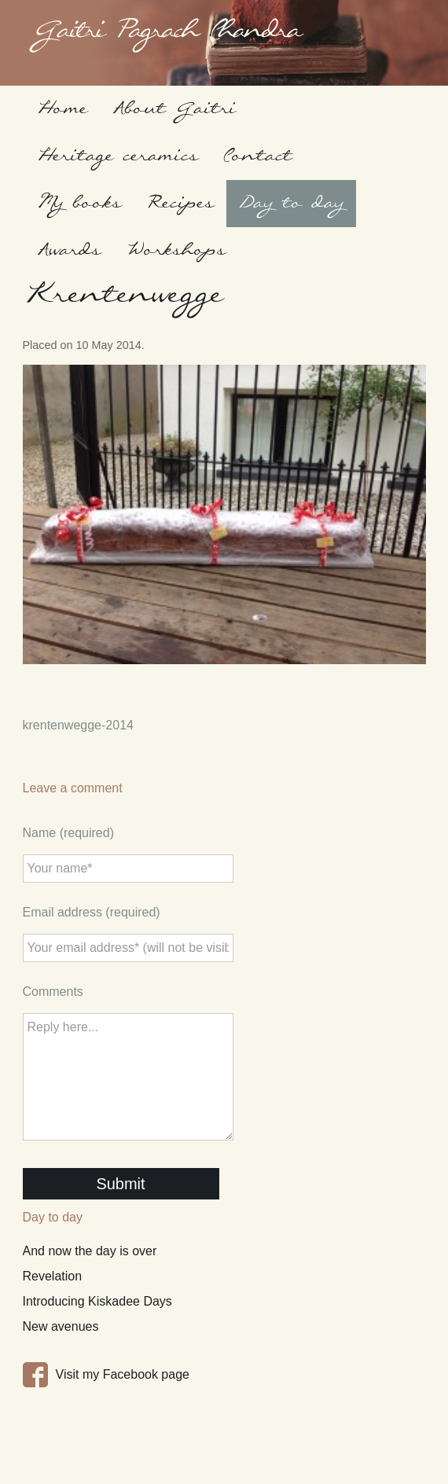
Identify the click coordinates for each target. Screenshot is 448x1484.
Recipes (180, 203)
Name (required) (68, 832)
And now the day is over (90, 1251)
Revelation (53, 1276)
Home (62, 108)
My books (79, 203)
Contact (257, 156)
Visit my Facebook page (122, 1374)
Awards (68, 250)
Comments (53, 991)
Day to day (291, 203)
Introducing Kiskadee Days (97, 1301)
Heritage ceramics (117, 156)
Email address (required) (91, 912)
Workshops (175, 250)
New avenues (61, 1326)
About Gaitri (174, 108)
